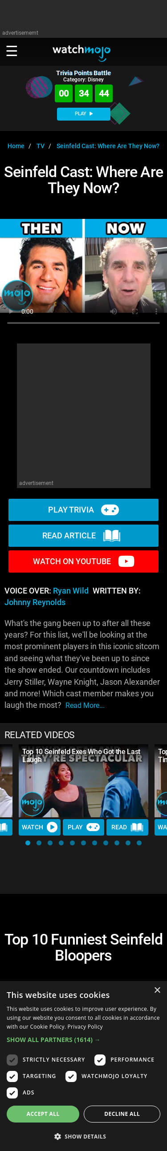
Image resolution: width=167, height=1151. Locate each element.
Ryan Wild (71, 590)
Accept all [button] (43, 1114)
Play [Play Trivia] (84, 827)
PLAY (84, 114)
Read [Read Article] (127, 827)
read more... (85, 705)
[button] (27, 843)
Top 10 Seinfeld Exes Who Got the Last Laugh (81, 755)
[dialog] (83, 1066)
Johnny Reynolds (34, 602)
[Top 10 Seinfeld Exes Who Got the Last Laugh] (83, 780)
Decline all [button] (122, 1114)
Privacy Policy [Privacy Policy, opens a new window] (85, 1026)
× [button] (157, 990)
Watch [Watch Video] (39, 827)
